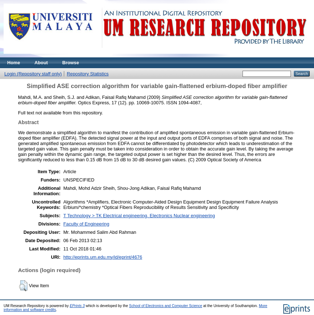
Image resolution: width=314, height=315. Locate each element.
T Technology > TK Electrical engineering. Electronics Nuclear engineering (139, 215)
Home (13, 62)
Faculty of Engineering (86, 224)
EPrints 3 (77, 306)
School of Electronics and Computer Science (165, 306)
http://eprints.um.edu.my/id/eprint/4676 (102, 257)
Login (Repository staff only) (33, 73)
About (41, 62)
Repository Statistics (88, 73)
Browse (70, 62)
